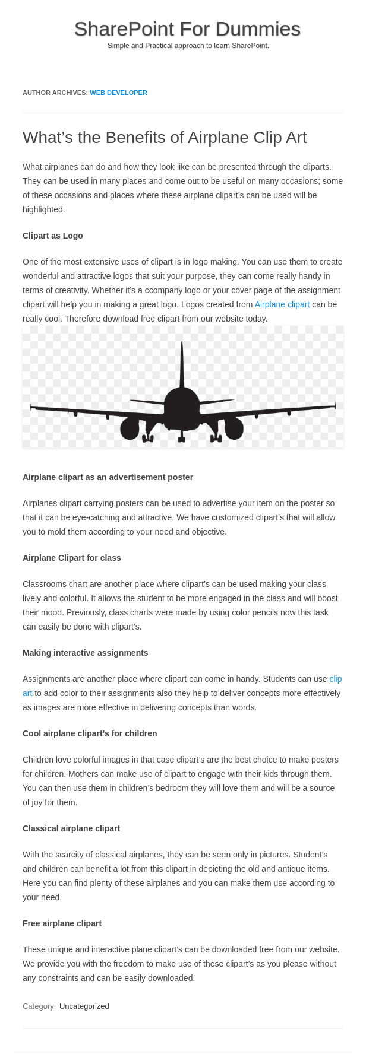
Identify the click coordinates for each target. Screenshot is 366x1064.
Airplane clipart (282, 304)
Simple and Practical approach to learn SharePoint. (188, 46)
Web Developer (118, 92)
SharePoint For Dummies (187, 28)
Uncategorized (84, 1006)
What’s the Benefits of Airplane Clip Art (165, 137)
